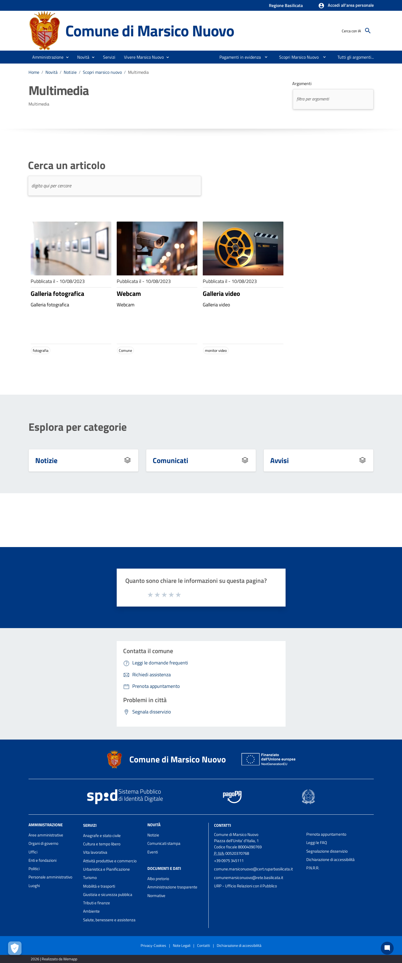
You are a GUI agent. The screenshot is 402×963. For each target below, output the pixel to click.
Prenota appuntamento (326, 834)
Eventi (152, 852)
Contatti (222, 825)
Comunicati (170, 460)
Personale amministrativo (50, 877)
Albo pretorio (158, 879)
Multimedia (138, 72)
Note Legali (181, 945)
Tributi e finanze (96, 903)
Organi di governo (43, 843)
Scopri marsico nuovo (102, 72)
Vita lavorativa (95, 852)
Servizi (90, 825)
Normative (156, 895)
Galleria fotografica (57, 293)
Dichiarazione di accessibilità (330, 859)
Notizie (70, 72)
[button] (346, 5)
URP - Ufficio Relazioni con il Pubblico (245, 886)
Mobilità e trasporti (99, 886)
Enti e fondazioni (42, 860)
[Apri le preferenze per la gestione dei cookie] (15, 948)
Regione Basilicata (286, 5)
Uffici (33, 852)
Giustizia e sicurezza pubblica (107, 894)
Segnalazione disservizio (327, 851)
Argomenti (302, 83)
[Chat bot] (387, 948)
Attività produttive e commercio (110, 861)
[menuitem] (238, 57)
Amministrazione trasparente (172, 887)
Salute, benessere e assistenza (109, 920)
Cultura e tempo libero (101, 844)
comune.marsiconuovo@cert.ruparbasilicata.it (253, 869)
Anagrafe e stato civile (102, 835)
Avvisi (279, 460)
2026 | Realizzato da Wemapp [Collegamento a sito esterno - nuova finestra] (54, 959)
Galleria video (221, 293)
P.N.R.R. (312, 868)
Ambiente (91, 911)
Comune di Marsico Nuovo (149, 31)
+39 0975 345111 (229, 860)
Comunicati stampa (163, 843)
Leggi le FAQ (316, 842)
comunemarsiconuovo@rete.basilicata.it (248, 877)
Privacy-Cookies (153, 945)
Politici (34, 869)
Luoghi (34, 886)
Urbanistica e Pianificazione (106, 869)
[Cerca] (368, 31)
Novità (51, 72)
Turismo (90, 877)
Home (34, 72)
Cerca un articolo (66, 165)
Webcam (129, 293)
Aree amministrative (46, 835)
